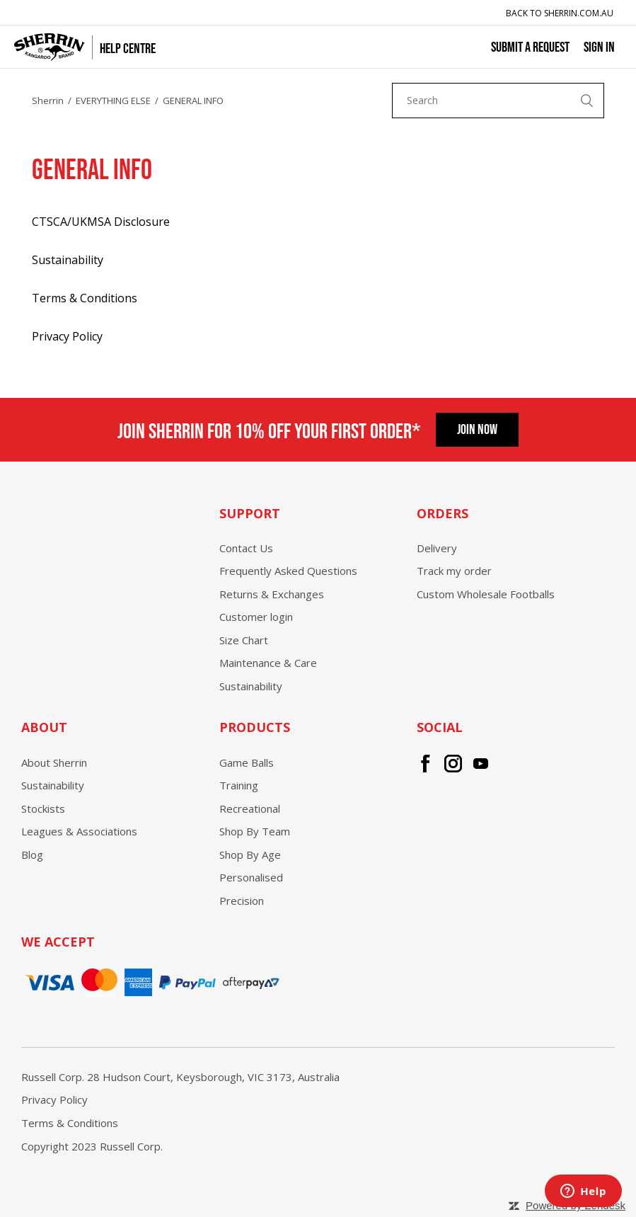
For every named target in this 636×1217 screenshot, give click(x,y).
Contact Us (246, 548)
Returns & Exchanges (271, 594)
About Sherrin (54, 762)
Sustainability (67, 260)
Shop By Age (250, 854)
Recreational (249, 808)
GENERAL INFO (193, 100)
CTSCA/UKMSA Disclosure (101, 221)
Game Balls (246, 762)
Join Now (477, 428)
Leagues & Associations (79, 831)
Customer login (256, 617)
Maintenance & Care (268, 663)
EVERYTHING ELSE (113, 100)
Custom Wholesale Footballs (486, 594)
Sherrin (48, 100)
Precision (241, 900)
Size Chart (243, 640)
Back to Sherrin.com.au (559, 13)
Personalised (251, 877)
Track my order (454, 571)
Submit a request (530, 46)
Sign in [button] (599, 46)
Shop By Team (254, 831)
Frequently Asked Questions (288, 571)
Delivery (437, 548)
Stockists (43, 808)
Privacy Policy (67, 336)
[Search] (498, 100)
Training (238, 785)
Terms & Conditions (84, 298)
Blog (32, 854)
